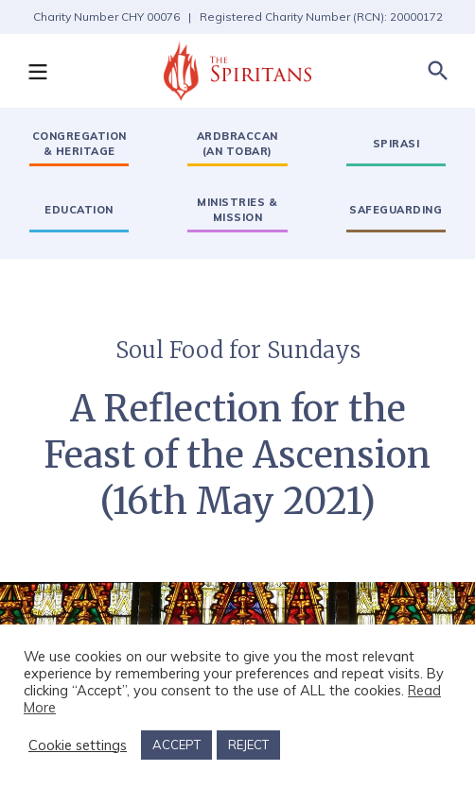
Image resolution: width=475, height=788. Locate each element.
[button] (37, 71)
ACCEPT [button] (176, 744)
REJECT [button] (248, 744)
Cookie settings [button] (77, 745)
